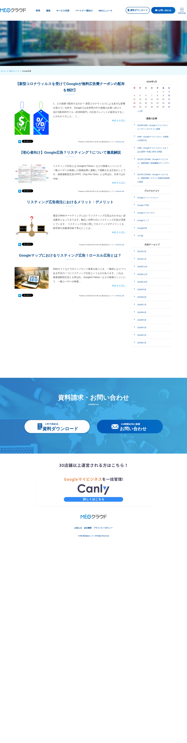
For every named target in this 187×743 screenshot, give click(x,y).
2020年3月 (141, 335)
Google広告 (142, 228)
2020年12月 (142, 267)
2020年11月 (142, 274)
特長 (38, 10)
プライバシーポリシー (103, 528)
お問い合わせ (164, 10)
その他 (140, 236)
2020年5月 (141, 320)
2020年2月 (141, 343)
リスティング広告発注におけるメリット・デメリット (70, 202)
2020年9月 (141, 289)
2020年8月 (141, 297)
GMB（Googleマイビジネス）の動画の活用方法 (152, 139)
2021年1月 (141, 259)
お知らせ (78, 528)
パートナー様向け (84, 10)
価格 (48, 10)
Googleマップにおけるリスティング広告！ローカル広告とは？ (70, 255)
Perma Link (120, 142)
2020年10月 (142, 282)
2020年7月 (141, 305)
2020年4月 (141, 327)
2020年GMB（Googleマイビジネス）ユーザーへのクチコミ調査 (153, 127)
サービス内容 (62, 10)
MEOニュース (105, 10)
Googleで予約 (143, 205)
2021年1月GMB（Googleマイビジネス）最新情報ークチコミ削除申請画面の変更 (153, 178)
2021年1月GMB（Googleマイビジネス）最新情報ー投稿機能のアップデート (153, 163)
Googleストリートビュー (148, 198)
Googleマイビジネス (146, 213)
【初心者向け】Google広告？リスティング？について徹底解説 (70, 152)
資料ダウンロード (139, 10)
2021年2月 (141, 251)
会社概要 (88, 528)
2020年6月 (141, 312)
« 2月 (140, 111)
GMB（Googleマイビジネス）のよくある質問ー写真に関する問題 (152, 150)
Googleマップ (143, 220)
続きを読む (119, 120)
